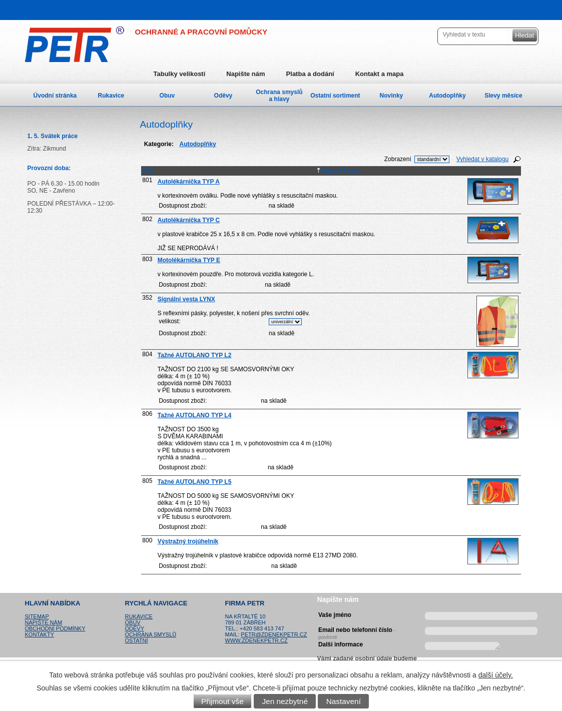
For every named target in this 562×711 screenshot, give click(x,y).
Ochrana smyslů (151, 634)
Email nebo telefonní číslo (357, 631)
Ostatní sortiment (335, 95)
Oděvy (223, 95)
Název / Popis (338, 170)
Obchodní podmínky (55, 628)
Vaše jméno (334, 614)
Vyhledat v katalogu (482, 159)
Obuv (167, 95)
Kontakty (39, 634)
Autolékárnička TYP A (189, 181)
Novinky (391, 95)
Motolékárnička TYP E (189, 260)
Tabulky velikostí (180, 74)
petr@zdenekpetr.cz (274, 634)
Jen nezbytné (285, 701)
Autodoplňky (447, 95)
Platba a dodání (310, 74)
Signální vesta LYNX (186, 299)
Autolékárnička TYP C (189, 220)
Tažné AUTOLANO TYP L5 (195, 481)
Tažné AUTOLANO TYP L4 (195, 415)
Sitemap (37, 616)
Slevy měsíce (503, 95)
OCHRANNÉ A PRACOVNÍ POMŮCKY (201, 32)
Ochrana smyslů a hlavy (279, 96)
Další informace (340, 644)
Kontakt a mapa (379, 74)
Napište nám (245, 74)
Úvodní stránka (55, 95)
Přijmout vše (222, 701)
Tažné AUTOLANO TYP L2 (195, 355)
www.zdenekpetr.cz (256, 640)
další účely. (495, 675)
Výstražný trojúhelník (188, 541)
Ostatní (136, 640)
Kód (148, 170)
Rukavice (111, 95)
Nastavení (343, 701)
